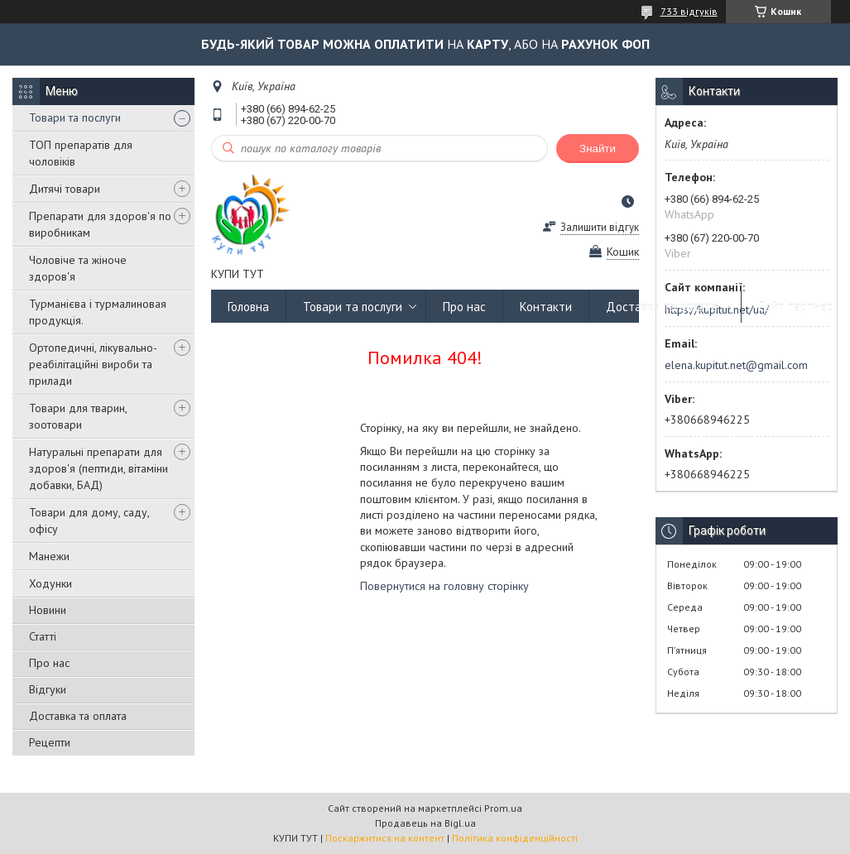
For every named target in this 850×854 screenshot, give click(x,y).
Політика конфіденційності (515, 838)
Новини (47, 609)
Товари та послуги (75, 117)
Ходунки (50, 583)
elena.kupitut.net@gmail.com (736, 364)
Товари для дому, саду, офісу (89, 520)
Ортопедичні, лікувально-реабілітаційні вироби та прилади (93, 364)
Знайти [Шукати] (597, 148)
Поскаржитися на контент (384, 838)
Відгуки (47, 689)
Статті (42, 636)
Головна (248, 306)
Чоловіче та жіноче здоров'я (78, 268)
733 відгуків (689, 11)
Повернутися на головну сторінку (444, 585)
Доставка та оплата (78, 715)
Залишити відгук (599, 227)
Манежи (49, 556)
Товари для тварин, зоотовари (78, 416)
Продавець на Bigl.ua (425, 823)
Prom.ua (503, 808)
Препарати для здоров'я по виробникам (100, 224)
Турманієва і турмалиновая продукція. (97, 312)
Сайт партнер (795, 306)
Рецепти (49, 742)
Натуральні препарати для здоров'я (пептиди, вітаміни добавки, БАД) (98, 468)
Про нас (49, 662)
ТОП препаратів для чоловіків (80, 153)
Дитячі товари (64, 188)
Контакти (546, 306)
